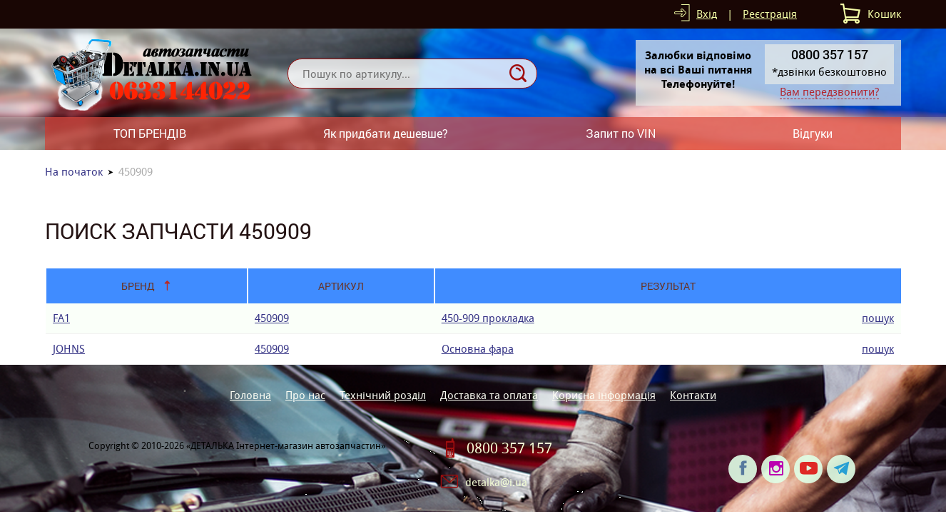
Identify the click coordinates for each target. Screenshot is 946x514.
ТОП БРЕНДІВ (149, 133)
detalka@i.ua (496, 482)
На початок (74, 171)
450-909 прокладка (488, 318)
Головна (250, 395)
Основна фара (478, 349)
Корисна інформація (604, 395)
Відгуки (813, 133)
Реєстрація (770, 14)
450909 (272, 318)
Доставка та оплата (489, 395)
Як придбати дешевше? (385, 133)
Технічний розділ (383, 395)
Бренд (138, 286)
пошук (878, 318)
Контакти (693, 395)
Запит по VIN (621, 133)
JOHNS (69, 349)
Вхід (706, 14)
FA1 (61, 318)
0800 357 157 (509, 448)
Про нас (305, 395)
